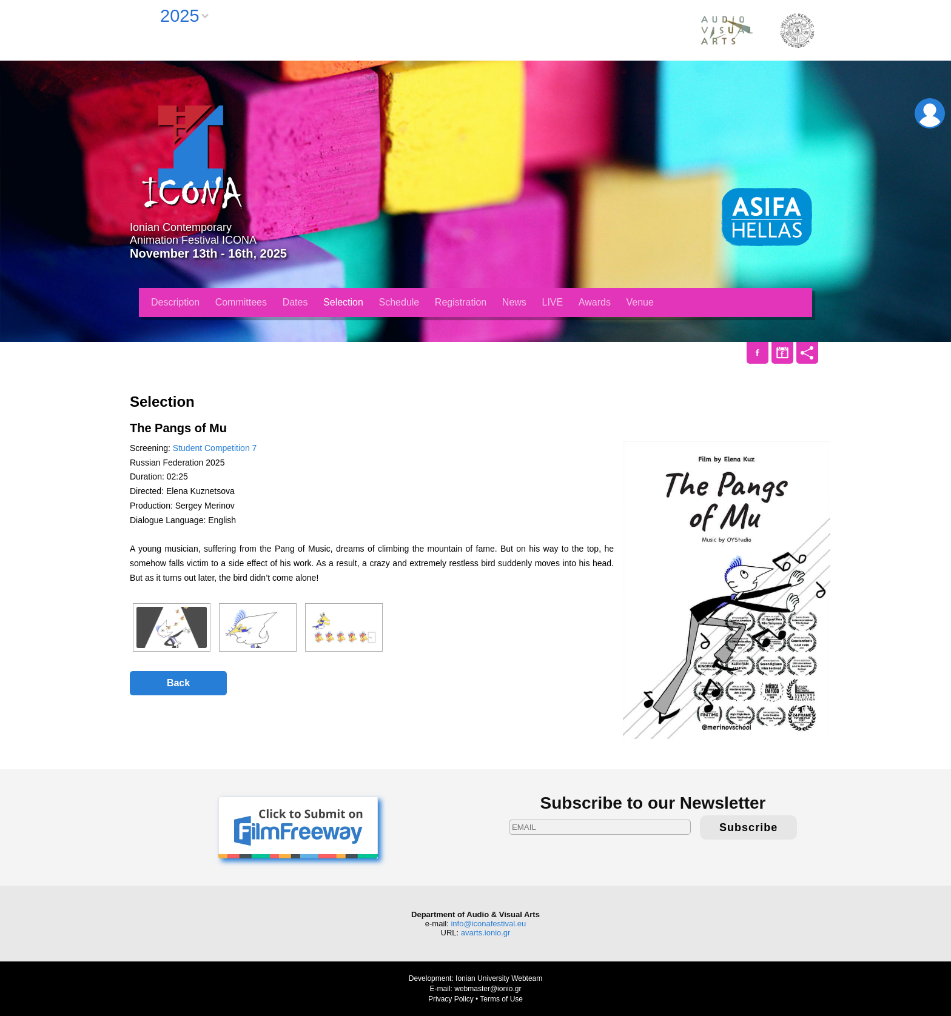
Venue (640, 302)
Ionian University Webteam (498, 978)
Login (930, 113)
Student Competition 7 (215, 448)
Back (178, 683)
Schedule (399, 302)
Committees (241, 302)
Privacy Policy (451, 999)
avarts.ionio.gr (486, 932)
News (514, 302)
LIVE (552, 302)
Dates (295, 302)
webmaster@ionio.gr (487, 988)
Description (175, 302)
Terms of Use (501, 999)
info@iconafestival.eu (488, 923)
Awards (595, 302)
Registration (460, 302)
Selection (343, 302)
